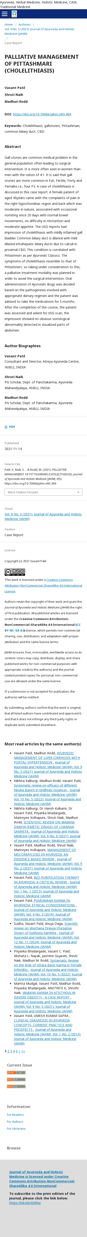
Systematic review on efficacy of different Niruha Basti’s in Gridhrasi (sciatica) (45, 787)
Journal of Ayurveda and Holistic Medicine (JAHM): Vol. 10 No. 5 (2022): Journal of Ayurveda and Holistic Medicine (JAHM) (47, 797)
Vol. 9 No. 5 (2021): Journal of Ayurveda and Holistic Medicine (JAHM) (39, 31)
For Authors (15, 1121)
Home (9, 24)
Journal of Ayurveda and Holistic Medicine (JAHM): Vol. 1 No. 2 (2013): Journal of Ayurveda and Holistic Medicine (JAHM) (47, 1036)
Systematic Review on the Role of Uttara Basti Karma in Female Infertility (48, 965)
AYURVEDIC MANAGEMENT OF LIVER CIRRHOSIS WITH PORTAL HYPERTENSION (47, 757)
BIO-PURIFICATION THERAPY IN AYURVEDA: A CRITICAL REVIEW (46, 879)
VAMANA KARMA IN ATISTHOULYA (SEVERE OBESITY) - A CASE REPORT (44, 994)
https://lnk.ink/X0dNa (25, 1203)
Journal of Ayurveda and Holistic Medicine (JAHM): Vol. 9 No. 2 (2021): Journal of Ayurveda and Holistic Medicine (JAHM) (48, 866)
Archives (25, 24)
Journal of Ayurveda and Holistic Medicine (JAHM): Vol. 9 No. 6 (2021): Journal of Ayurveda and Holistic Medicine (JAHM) (47, 836)
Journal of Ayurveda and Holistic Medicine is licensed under (36, 1174)
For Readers (15, 1115)
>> (23, 1051)
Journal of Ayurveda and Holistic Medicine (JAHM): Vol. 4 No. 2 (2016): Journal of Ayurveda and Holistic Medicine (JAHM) (45, 914)
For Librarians (16, 1128)
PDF (12, 427)
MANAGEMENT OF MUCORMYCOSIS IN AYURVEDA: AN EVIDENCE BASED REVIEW (45, 854)
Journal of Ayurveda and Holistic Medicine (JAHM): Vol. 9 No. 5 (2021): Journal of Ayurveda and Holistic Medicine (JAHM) (45, 1006)
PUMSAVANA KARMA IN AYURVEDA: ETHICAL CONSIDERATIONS (45, 902)
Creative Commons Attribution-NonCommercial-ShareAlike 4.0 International (42, 1181)
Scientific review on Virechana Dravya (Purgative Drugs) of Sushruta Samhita (46, 928)
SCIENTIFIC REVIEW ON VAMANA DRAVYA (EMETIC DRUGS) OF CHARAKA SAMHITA (44, 827)
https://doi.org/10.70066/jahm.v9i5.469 (42, 114)
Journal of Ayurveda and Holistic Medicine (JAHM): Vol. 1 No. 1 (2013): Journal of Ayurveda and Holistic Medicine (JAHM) (47, 889)
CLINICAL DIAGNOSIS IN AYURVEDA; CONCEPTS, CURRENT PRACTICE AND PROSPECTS (43, 1025)
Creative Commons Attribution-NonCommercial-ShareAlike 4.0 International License (43, 585)
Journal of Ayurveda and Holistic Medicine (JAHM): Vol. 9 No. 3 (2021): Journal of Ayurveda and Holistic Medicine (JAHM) (48, 769)
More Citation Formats (23, 492)
